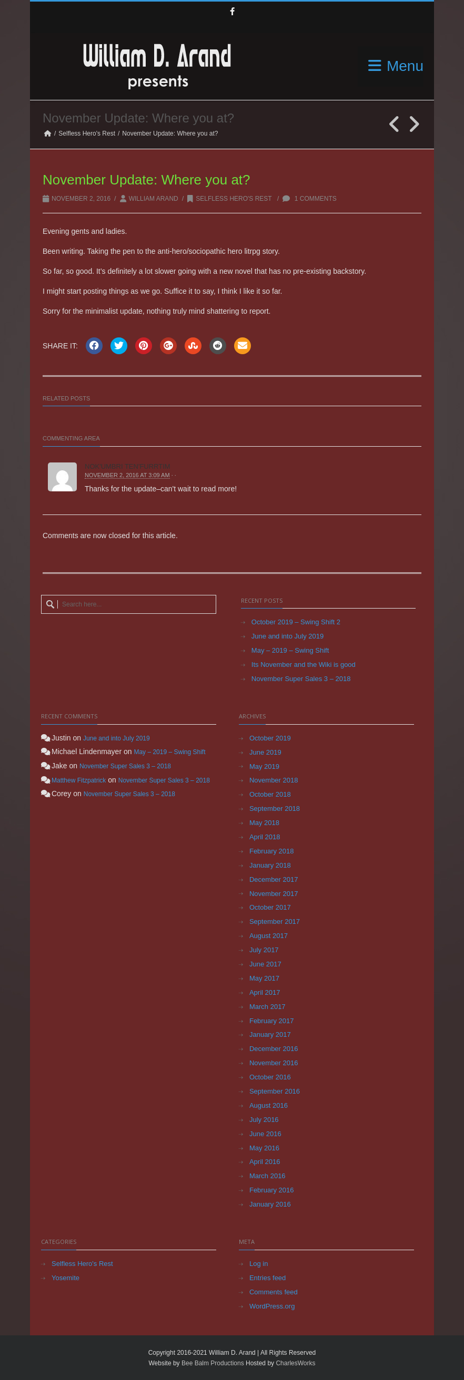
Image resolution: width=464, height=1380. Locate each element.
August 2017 (268, 936)
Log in (258, 1264)
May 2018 (264, 823)
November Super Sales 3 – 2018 (301, 679)
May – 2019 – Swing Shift (290, 650)
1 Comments (309, 198)
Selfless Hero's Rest (86, 133)
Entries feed (267, 1278)
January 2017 (270, 1034)
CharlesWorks (295, 1363)
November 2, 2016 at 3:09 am (127, 475)
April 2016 (264, 1162)
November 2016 (273, 1063)
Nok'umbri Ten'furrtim (127, 466)
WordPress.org (272, 1306)
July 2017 (264, 950)
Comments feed (273, 1292)
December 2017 (273, 879)
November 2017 (273, 894)
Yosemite (65, 1278)
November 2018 (273, 780)
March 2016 (267, 1176)
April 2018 (264, 837)
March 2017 (267, 1007)
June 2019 (265, 752)
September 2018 (274, 808)
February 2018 (271, 851)
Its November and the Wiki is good (303, 664)
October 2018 (270, 794)
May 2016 (264, 1148)
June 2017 (265, 964)
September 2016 (274, 1091)
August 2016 (268, 1105)
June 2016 (265, 1134)
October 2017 (270, 907)
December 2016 (273, 1049)
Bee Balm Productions (212, 1363)
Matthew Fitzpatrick (79, 780)
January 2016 (270, 1204)
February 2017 (271, 1021)
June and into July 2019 (287, 636)
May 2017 (264, 978)
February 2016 (271, 1190)
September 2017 (274, 921)
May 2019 (264, 766)
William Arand (153, 198)
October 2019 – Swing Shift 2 (295, 622)
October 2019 (270, 738)
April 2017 (264, 992)
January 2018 (270, 865)
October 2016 (270, 1077)
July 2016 (264, 1120)
